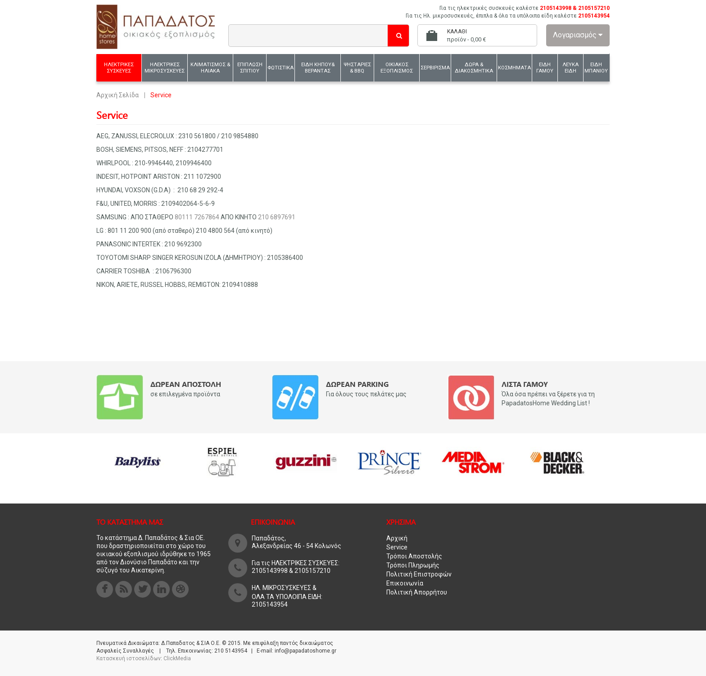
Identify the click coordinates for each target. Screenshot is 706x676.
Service (396, 547)
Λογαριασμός (577, 35)
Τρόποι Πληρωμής (412, 565)
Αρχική (396, 538)
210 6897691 (276, 217)
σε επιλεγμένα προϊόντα (185, 394)
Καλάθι (457, 31)
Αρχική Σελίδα (117, 95)
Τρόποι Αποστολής (414, 556)
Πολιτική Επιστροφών (419, 574)
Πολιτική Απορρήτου (416, 592)
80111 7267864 (197, 217)
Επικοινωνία (404, 583)
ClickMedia (177, 658)
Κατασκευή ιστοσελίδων (128, 658)
